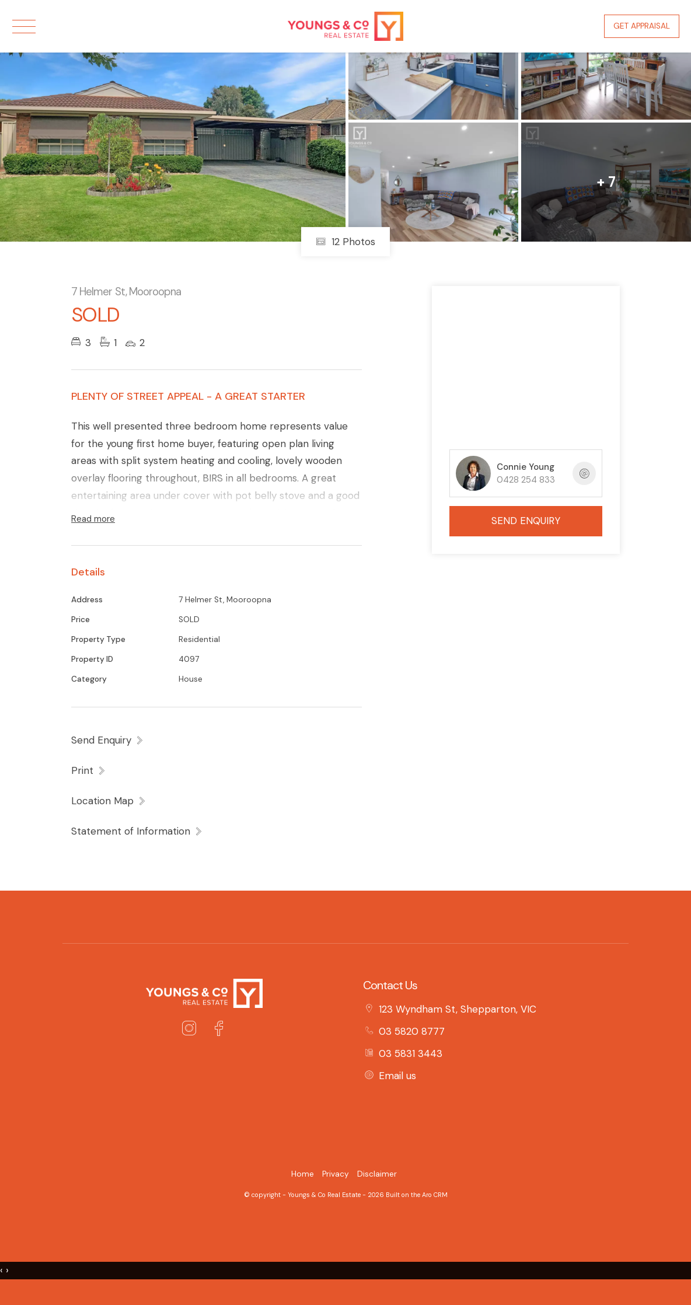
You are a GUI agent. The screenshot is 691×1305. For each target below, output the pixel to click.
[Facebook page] (219, 1030)
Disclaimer (377, 1174)
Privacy (335, 1174)
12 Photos (345, 241)
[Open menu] (24, 26)
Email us (397, 1075)
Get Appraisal (641, 26)
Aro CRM (435, 1195)
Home (302, 1174)
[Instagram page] (192, 1030)
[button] (88, 770)
